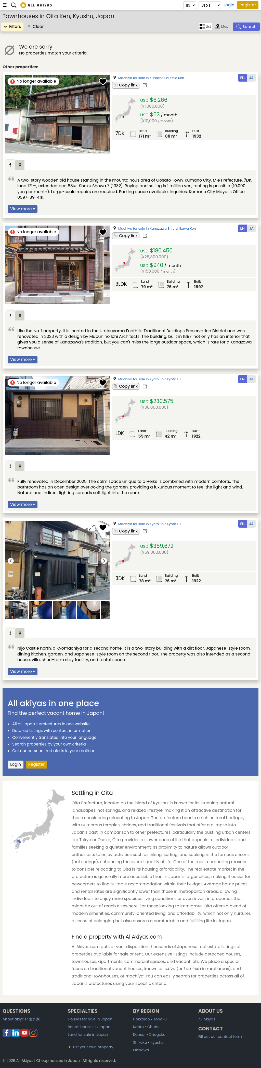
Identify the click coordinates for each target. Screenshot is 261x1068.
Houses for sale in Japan (90, 1019)
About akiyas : (21, 1019)
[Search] (246, 27)
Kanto (138, 1026)
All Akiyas (206, 1019)
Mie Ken (178, 78)
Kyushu (157, 1042)
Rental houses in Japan (89, 1026)
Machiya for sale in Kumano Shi (143, 78)
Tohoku (160, 1019)
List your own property (90, 1047)
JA (251, 77)
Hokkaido (141, 1019)
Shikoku (140, 1042)
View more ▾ (22, 209)
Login (229, 5)
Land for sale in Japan (88, 1034)
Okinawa (141, 1050)
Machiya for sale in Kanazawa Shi (145, 228)
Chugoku (157, 1034)
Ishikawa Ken (185, 228)
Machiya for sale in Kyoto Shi (141, 379)
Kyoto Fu (174, 379)
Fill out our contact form (220, 1036)
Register (248, 5)
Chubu (153, 1026)
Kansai (139, 1034)
